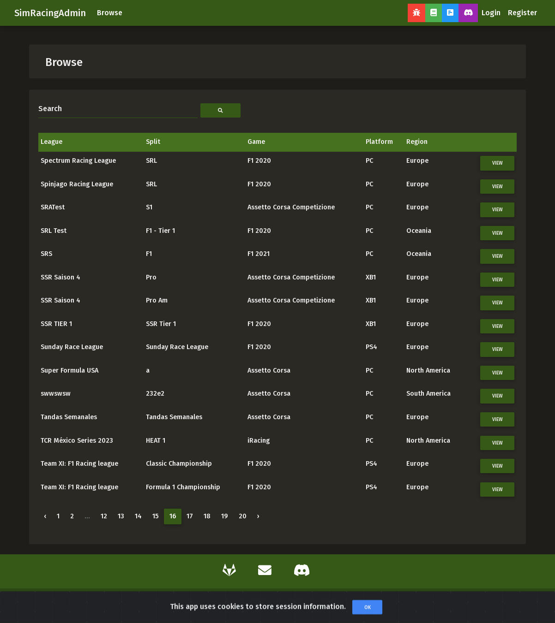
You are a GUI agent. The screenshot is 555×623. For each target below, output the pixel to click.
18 (207, 516)
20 (243, 516)
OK (367, 613)
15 (155, 516)
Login (491, 12)
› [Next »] (258, 516)
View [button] (497, 163)
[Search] (118, 108)
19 (224, 516)
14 (138, 516)
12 (104, 516)
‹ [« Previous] (45, 516)
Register (522, 12)
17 (190, 516)
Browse (109, 12)
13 (121, 516)
